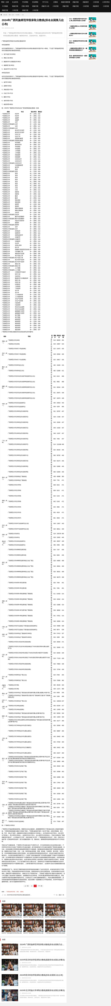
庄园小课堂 (25, 6)
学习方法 (45, 2)
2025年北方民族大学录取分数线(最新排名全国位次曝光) (42, 990)
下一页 (40, 886)
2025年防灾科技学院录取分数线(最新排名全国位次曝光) (23, 895)
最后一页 (61, 895)
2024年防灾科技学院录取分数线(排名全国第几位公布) (41, 975)
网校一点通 (5, 2)
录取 (17, 891)
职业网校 (35, 2)
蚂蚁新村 (86, 2)
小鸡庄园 (96, 2)
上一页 (27, 886)
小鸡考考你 (106, 2)
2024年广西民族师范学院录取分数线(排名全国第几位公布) (42, 944)
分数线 (55, 2)
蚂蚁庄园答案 (65, 2)
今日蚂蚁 (5, 6)
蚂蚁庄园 (76, 2)
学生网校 (25, 2)
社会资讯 (15, 2)
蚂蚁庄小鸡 (45, 6)
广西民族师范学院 (10, 891)
